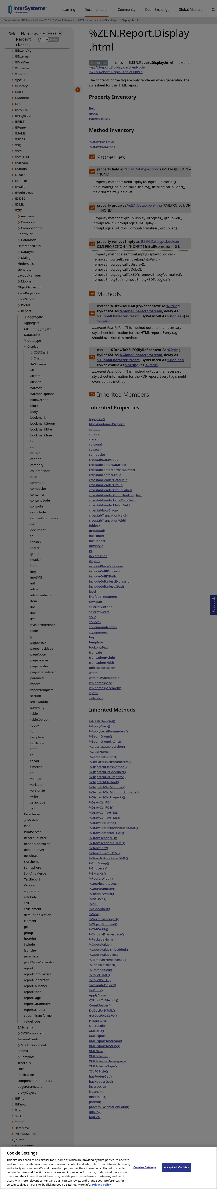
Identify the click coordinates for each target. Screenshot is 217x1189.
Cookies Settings (145, 1171)
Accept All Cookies (176, 1171)
